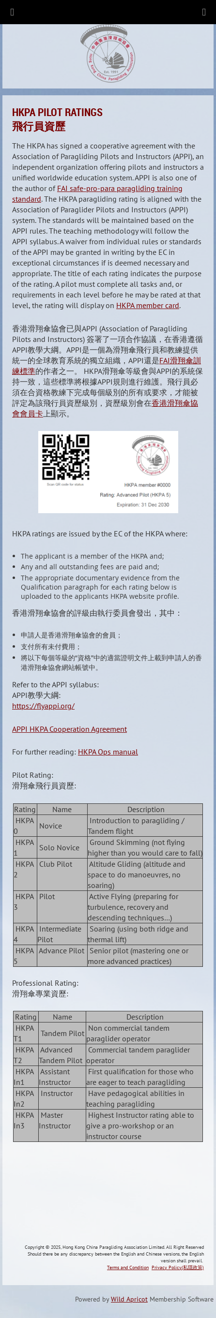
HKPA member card (147, 305)
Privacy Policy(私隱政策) (178, 1267)
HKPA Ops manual (108, 751)
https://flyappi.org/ (43, 706)
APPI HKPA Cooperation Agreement (69, 729)
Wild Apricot (129, 1299)
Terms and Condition (128, 1267)
